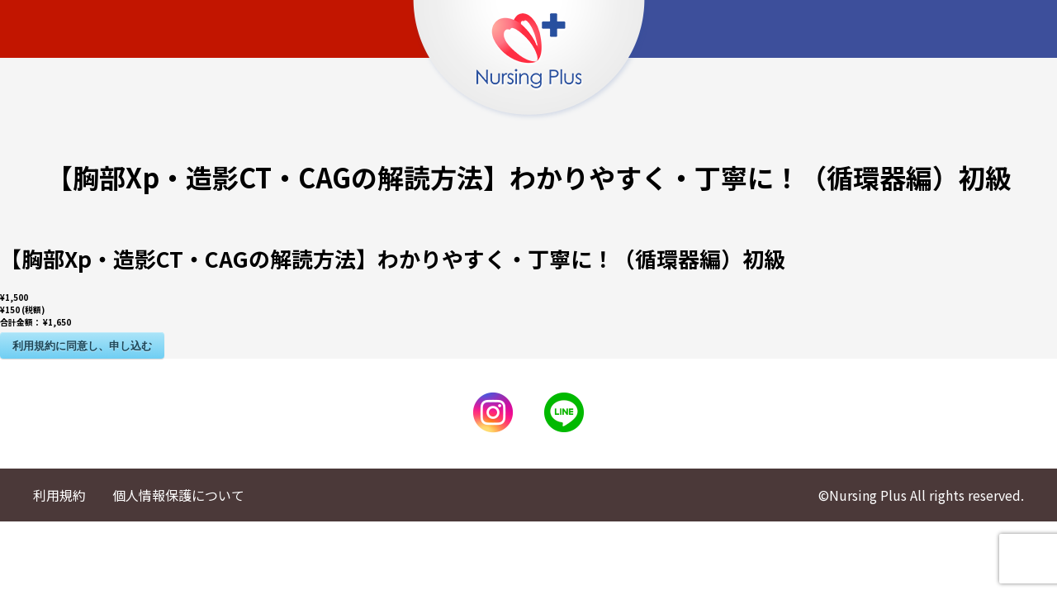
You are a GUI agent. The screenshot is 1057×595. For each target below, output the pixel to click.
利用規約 (59, 495)
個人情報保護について (178, 495)
